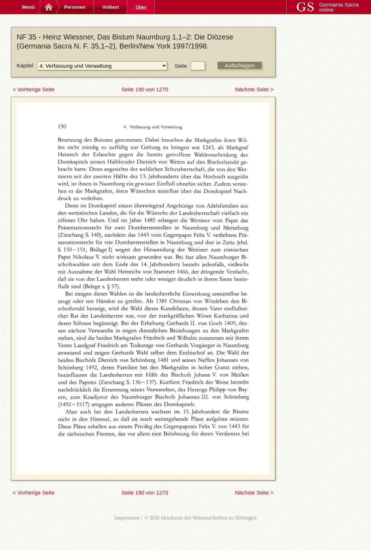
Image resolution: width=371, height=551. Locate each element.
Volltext (110, 7)
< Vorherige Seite (34, 89)
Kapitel (25, 65)
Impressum (127, 517)
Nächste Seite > (254, 89)
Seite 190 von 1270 (144, 89)
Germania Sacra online (339, 7)
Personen (75, 7)
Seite (181, 66)
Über (141, 7)
